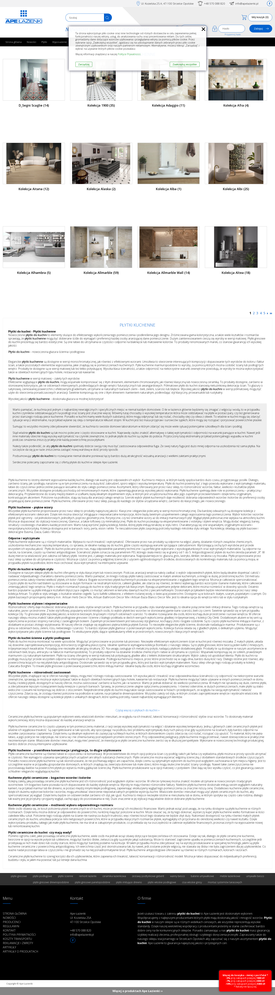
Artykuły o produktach (20, 951)
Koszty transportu (17, 939)
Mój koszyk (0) (260, 17)
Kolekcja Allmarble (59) (101, 273)
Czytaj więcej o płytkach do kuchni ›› (137, 710)
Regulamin (11, 926)
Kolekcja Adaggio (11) (168, 105)
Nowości (31, 42)
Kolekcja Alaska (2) (101, 189)
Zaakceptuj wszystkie (185, 64)
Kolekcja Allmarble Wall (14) (168, 273)
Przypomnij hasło (233, 34)
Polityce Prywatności (129, 54)
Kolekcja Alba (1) (168, 189)
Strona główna (13, 42)
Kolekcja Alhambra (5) (34, 273)
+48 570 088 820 (214, 3)
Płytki (44, 42)
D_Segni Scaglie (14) (34, 105)
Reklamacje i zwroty (18, 943)
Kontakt (9, 930)
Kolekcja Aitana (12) (33, 189)
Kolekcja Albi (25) (236, 189)
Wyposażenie (59, 42)
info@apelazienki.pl (246, 3)
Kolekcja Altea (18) (236, 273)
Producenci (12, 922)
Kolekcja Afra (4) (236, 105)
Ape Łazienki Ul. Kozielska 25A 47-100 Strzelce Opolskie (85, 918)
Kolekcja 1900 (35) (101, 105)
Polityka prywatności (19, 935)
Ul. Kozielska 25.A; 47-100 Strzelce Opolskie (167, 3)
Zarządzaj (83, 64)
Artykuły (9, 947)
